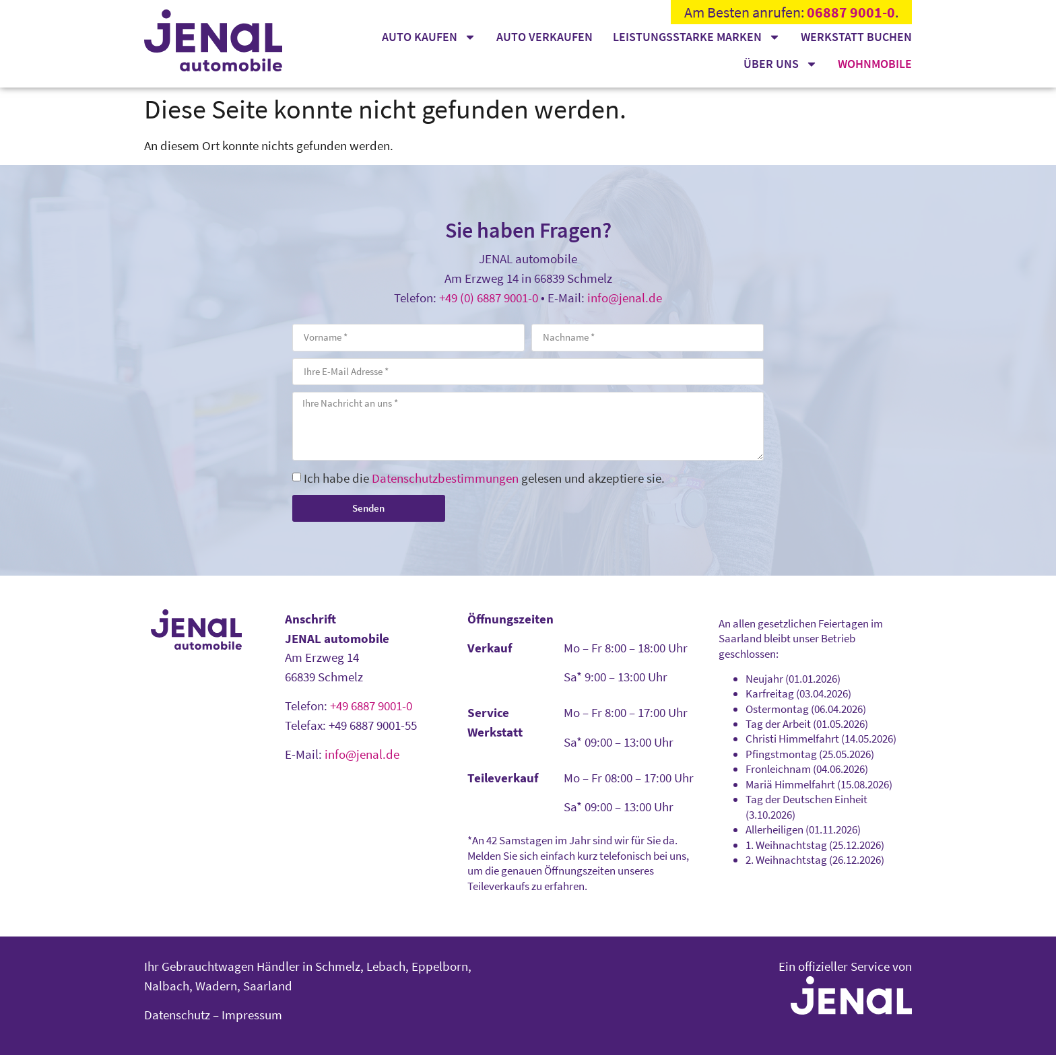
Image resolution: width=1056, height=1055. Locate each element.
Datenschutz (177, 1015)
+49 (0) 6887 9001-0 (488, 298)
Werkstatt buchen (856, 36)
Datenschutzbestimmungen (445, 478)
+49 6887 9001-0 (371, 705)
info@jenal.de (624, 298)
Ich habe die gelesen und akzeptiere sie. (484, 478)
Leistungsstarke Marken (697, 37)
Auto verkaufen (544, 36)
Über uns (781, 64)
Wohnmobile (875, 63)
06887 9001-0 (851, 12)
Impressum (252, 1015)
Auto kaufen (429, 37)
